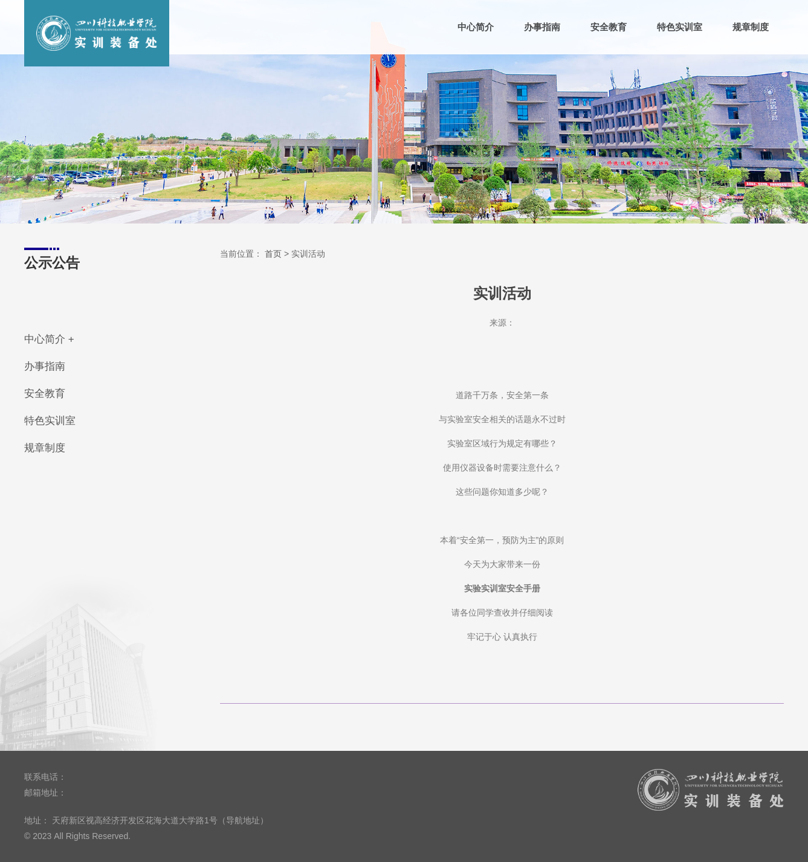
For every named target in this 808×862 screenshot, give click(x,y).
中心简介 (475, 27)
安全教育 (608, 27)
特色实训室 (679, 27)
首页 (273, 254)
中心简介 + (49, 339)
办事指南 (542, 27)
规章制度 (750, 27)
